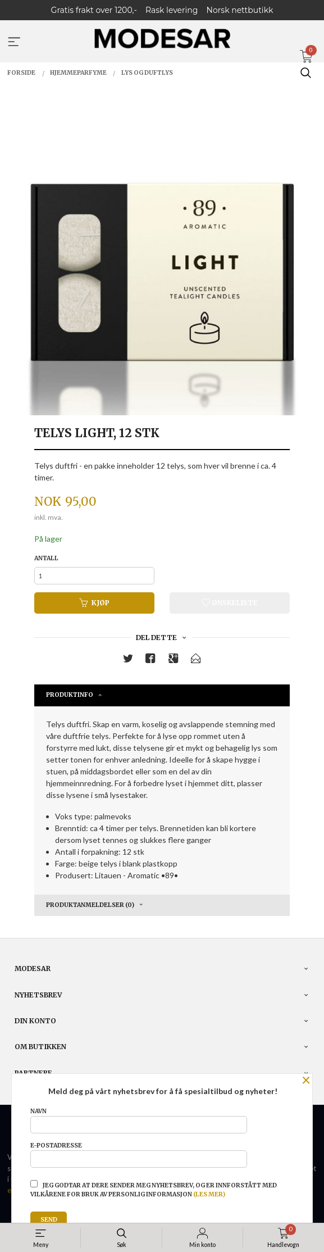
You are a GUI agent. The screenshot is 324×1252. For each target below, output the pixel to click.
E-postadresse (138, 1155)
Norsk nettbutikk (240, 10)
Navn (138, 1120)
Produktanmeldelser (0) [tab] (90, 905)
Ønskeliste (230, 602)
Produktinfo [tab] (69, 694)
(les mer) (209, 1194)
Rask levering (171, 10)
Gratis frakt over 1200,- (94, 10)
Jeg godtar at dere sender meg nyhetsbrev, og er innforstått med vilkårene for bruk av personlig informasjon (153, 1189)
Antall (46, 558)
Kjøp (94, 602)
